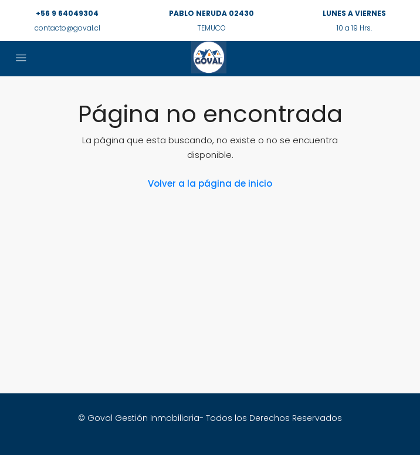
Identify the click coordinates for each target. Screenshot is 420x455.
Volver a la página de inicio (210, 183)
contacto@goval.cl (67, 28)
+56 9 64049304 (67, 13)
